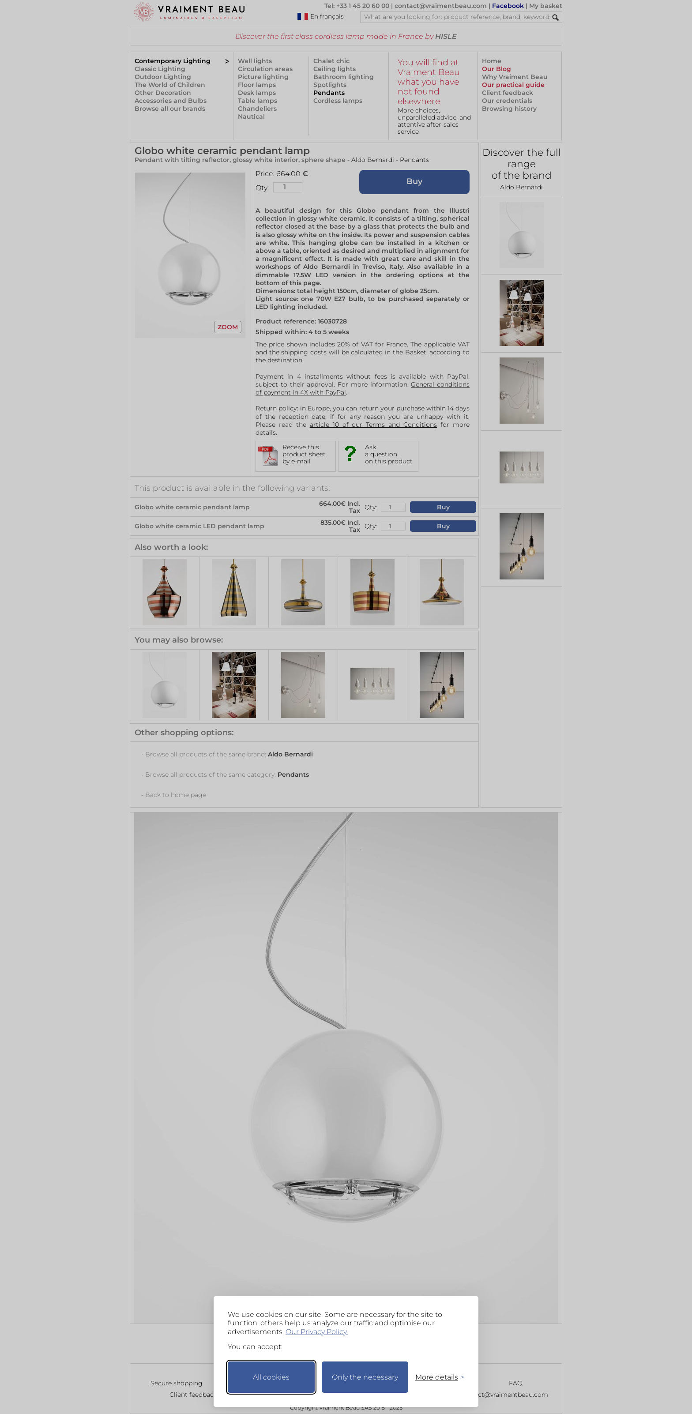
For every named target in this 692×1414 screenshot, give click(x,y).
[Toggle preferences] (436, 1377)
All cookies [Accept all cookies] (271, 1377)
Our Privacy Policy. (317, 1332)
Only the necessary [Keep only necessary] (365, 1377)
